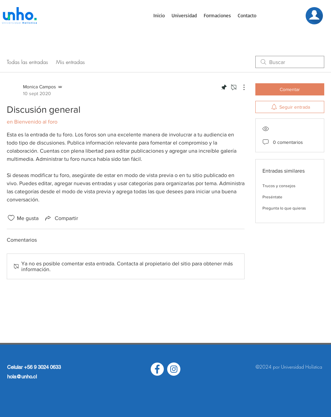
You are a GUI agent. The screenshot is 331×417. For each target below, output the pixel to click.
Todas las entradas (27, 62)
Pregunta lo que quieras (284, 208)
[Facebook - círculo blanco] (157, 369)
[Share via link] (61, 218)
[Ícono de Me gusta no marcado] (11, 218)
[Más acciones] (240, 87)
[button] (184, 15)
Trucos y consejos (279, 185)
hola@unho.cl (22, 376)
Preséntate (272, 197)
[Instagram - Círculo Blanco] (173, 369)
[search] (289, 62)
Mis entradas (70, 62)
